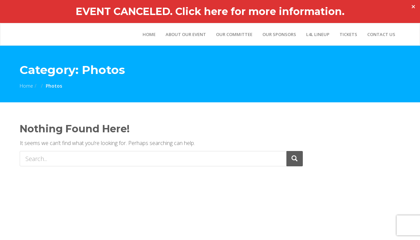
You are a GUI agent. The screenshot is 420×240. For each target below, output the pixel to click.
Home (149, 34)
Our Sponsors (279, 34)
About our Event (186, 34)
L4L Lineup (318, 34)
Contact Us (381, 34)
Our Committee (234, 34)
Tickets (348, 34)
